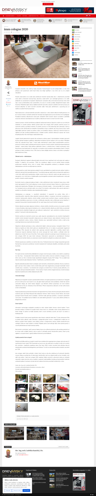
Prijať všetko (26, 490)
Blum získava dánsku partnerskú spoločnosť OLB (39, 480)
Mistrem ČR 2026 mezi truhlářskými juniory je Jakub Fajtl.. (88, 20)
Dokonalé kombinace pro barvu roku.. (74, 20)
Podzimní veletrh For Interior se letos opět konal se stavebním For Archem (84, 90)
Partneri (25, 16)
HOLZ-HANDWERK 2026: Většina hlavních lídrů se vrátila (37, 433)
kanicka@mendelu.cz (23, 455)
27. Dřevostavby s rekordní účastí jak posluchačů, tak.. (41, 20)
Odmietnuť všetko (17, 490)
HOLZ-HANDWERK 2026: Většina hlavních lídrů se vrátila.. (58, 20)
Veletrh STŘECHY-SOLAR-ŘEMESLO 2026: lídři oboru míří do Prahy (84, 83)
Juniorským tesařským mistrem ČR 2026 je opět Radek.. (27, 20)
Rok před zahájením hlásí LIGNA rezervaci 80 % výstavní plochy (62, 481)
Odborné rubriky (10, 16)
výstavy (6, 26)
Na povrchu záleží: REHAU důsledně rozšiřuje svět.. (12, 20)
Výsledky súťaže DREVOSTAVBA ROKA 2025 (62, 486)
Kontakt (42, 16)
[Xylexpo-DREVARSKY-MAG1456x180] (69, 10)
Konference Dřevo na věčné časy (39, 485)
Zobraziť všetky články (63, 446)
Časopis (19, 16)
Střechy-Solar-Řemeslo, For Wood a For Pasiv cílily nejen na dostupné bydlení (59, 433)
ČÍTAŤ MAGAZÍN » (48, 4)
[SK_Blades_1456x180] (42, 84)
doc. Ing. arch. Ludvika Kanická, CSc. (8, 88)
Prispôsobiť (8, 490)
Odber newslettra (33, 16)
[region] (17, 485)
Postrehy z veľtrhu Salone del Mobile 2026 (14, 433)
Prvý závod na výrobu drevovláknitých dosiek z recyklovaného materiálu (38, 476)
